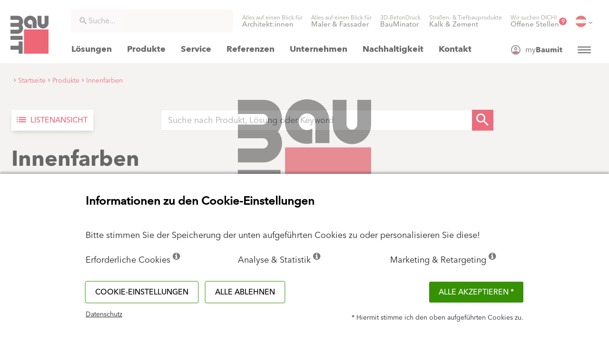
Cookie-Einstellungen (141, 292)
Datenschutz (104, 314)
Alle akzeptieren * (476, 292)
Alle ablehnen (245, 292)
